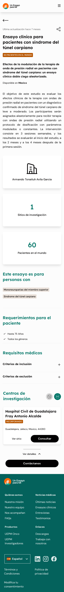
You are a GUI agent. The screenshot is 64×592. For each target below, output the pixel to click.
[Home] (11, 6)
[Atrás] (5, 20)
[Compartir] (56, 29)
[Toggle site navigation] (59, 5)
